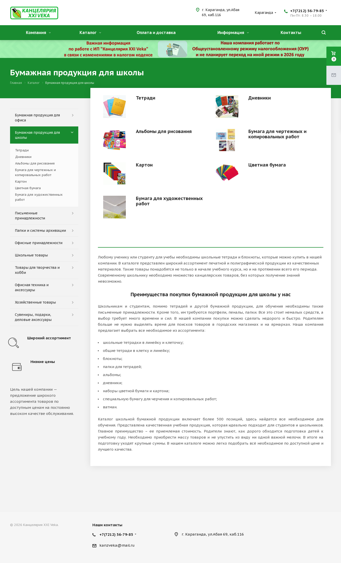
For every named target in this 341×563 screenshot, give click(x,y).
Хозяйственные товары (35, 302)
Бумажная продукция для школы (37, 135)
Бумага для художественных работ (169, 201)
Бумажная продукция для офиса (37, 117)
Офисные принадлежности (38, 243)
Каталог (90, 32)
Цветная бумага (267, 165)
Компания (38, 32)
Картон (144, 165)
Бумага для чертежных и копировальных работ (277, 134)
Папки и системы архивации (40, 230)
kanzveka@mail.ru (117, 545)
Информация (233, 32)
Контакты (291, 32)
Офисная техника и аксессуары (32, 287)
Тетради (145, 98)
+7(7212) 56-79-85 (307, 10)
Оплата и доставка (156, 32)
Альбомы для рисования (164, 131)
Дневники (259, 98)
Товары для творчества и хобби (37, 270)
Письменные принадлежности (30, 215)
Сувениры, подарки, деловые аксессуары (33, 317)
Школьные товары (31, 255)
